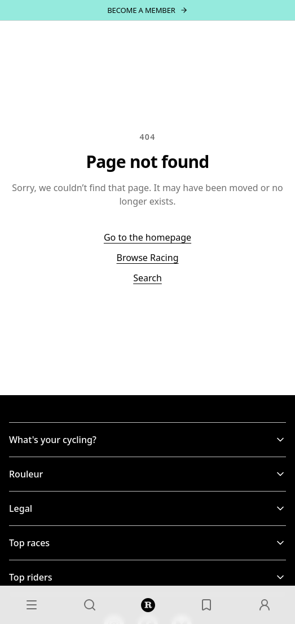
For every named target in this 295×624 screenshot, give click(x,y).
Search (147, 278)
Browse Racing (148, 257)
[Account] (264, 605)
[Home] (148, 605)
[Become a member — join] (147, 10)
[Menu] (31, 605)
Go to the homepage (147, 237)
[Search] (90, 605)
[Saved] (206, 605)
